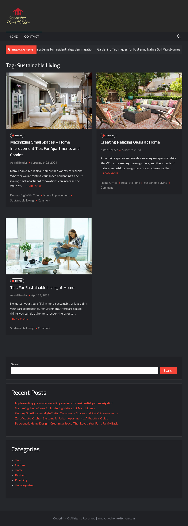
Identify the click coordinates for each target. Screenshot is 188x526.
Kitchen (20, 475)
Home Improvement (56, 195)
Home (13, 36)
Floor (18, 460)
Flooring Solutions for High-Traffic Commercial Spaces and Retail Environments (66, 413)
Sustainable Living (155, 182)
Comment (44, 200)
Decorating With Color (25, 195)
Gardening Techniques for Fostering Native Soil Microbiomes (142, 49)
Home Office (109, 182)
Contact (31, 36)
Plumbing (21, 480)
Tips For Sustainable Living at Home (42, 287)
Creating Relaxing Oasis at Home (130, 142)
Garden (110, 135)
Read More (34, 186)
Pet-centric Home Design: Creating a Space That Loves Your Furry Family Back (66, 423)
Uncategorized (24, 485)
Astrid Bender (18, 162)
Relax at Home (130, 182)
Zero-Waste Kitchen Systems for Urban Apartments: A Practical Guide (61, 418)
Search (15, 364)
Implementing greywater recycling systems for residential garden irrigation (64, 403)
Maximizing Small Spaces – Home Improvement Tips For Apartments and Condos (45, 148)
